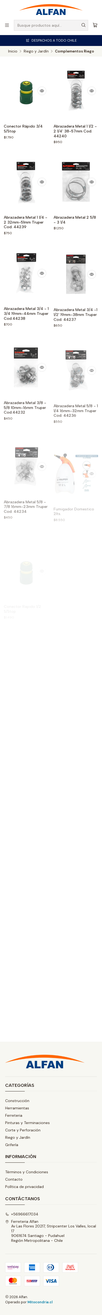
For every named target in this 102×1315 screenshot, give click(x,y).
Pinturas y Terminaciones (27, 1122)
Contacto (14, 1179)
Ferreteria (13, 1115)
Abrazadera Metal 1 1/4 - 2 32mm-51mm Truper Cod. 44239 (25, 222)
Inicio (12, 51)
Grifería (11, 1144)
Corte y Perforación (23, 1130)
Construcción (17, 1100)
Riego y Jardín (36, 51)
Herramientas (17, 1108)
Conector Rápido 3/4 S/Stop (23, 129)
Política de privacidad (24, 1186)
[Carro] (95, 25)
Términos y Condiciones (26, 1171)
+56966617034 (21, 1214)
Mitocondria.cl (39, 1302)
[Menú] (7, 25)
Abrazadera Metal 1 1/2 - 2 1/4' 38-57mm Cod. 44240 (75, 131)
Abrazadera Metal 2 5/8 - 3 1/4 (75, 220)
